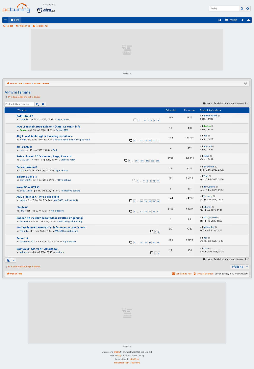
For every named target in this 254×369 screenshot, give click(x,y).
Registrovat (41, 26)
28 (158, 201)
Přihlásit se (24, 26)
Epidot (23, 170)
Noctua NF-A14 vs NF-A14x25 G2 (37, 249)
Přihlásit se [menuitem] (243, 21)
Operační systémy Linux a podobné (71, 139)
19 (150, 140)
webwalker (209, 227)
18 (146, 140)
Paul (205, 176)
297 (152, 160)
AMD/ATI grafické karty (66, 200)
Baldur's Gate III (26, 177)
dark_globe (209, 186)
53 (141, 211)
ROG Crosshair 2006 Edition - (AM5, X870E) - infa (48, 127)
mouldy (24, 119)
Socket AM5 (62, 130)
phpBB (117, 352)
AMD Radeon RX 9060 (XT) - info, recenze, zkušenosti (51, 227)
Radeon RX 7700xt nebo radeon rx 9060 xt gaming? (49, 218)
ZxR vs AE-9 (24, 147)
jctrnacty (207, 196)
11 (158, 181)
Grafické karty (68, 159)
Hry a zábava (63, 119)
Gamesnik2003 (27, 241)
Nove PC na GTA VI (27, 187)
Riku (22, 211)
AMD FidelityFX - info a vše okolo (37, 197)
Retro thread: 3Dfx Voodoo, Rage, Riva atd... (45, 156)
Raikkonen (209, 166)
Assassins (25, 221)
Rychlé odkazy (6, 21)
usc (22, 150)
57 (158, 211)
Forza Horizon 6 (26, 167)
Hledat (9, 26)
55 (150, 211)
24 (141, 201)
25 (146, 201)
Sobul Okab (26, 190)
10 (158, 120)
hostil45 (207, 146)
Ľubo (206, 248)
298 (157, 160)
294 (136, 160)
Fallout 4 (22, 238)
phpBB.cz (134, 359)
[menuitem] (220, 20)
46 (141, 242)
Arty (119, 356)
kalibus (23, 252)
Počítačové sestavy (70, 190)
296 (147, 160)
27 (154, 201)
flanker (23, 130)
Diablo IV (22, 207)
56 (154, 211)
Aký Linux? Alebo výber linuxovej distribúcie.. (45, 136)
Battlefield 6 (24, 116)
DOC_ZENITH (26, 159)
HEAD (206, 156)
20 (154, 140)
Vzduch (60, 252)
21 (158, 140)
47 (146, 242)
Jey (205, 135)
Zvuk (54, 150)
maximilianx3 (210, 115)
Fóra (16, 20)
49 (154, 242)
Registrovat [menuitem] (249, 21)
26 (150, 201)
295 (141, 160)
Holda (23, 139)
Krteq (22, 200)
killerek (207, 207)
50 (158, 242)
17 (141, 140)
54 (146, 211)
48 (150, 242)
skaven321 (25, 180)
